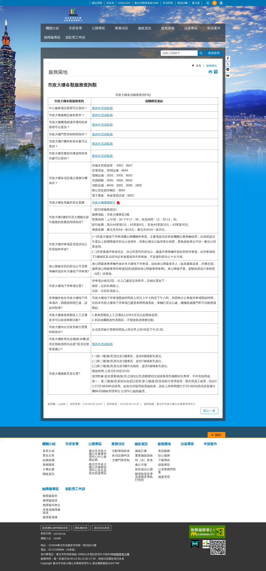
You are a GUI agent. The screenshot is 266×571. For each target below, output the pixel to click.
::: (1, 1)
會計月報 (141, 464)
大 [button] (221, 3)
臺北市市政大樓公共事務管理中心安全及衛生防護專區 (98, 469)
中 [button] (214, 3)
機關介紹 (52, 28)
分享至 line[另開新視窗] (227, 69)
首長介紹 (48, 450)
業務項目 (121, 28)
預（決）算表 (144, 460)
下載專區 (164, 460)
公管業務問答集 (167, 471)
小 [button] (207, 3)
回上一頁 (209, 410)
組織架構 (48, 460)
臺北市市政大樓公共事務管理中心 (73, 14)
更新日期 (46, 533)
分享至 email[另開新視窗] (227, 75)
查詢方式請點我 (102, 108)
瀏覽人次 (46, 538)
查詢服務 (164, 450)
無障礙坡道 (50, 500)
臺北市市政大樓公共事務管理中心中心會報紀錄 (98, 455)
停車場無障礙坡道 (51, 511)
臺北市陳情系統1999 (146, 2)
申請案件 (214, 28)
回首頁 (110, 2)
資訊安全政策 (102, 527)
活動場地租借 (121, 450)
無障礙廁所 (50, 495)
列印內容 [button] (210, 71)
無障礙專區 (52, 37)
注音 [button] (215, 71)
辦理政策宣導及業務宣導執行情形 (144, 476)
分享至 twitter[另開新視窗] (227, 64)
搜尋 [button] (201, 53)
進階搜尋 (214, 53)
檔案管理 (164, 476)
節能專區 (164, 464)
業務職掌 (48, 464)
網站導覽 (97, 2)
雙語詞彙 (182, 2)
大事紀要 (48, 469)
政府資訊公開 (144, 469)
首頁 (198, 65)
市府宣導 (75, 28)
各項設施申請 (121, 455)
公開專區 (98, 28)
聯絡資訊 (48, 473)
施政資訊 (144, 28)
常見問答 (168, 2)
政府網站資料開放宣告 (55, 527)
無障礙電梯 (50, 517)
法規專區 (190, 28)
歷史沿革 (48, 455)
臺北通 (196, 2)
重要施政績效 (144, 455)
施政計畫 (141, 450)
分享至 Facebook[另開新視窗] (227, 58)
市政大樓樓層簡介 (104, 202)
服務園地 (167, 28)
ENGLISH (124, 2)
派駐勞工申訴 (75, 37)
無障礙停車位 (51, 505)
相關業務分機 (121, 554)
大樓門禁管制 (121, 460)
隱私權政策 (81, 527)
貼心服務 (164, 455)
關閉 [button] (218, 435)
